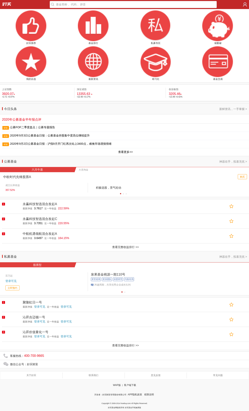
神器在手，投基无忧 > (233, 161)
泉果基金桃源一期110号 (108, 274)
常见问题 (218, 375)
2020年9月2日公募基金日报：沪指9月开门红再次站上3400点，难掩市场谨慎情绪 (61, 143)
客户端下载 (130, 385)
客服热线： (27, 355)
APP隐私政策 (135, 394)
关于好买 (31, 375)
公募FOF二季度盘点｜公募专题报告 (32, 127)
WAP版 (117, 385)
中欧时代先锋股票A (17, 177)
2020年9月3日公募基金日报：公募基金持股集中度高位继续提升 (50, 135)
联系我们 (93, 375)
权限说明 (149, 394)
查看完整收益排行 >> (125, 247)
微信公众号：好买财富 (24, 364)
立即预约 (12, 288)
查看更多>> (125, 152)
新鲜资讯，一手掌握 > (233, 109)
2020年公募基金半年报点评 (21, 119)
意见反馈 (156, 375)
